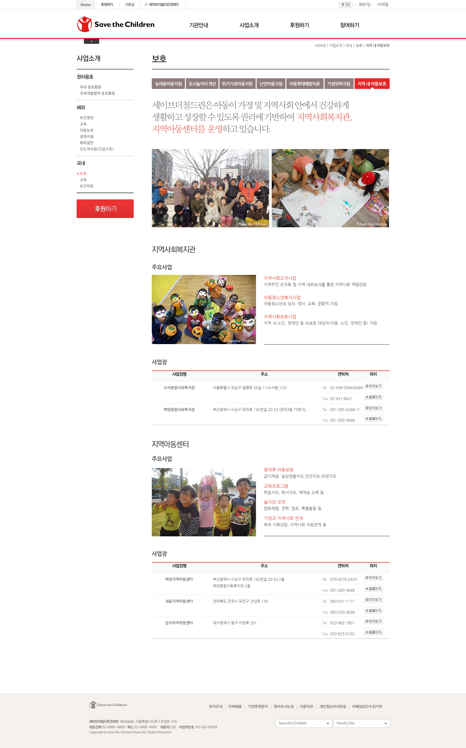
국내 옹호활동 (90, 87)
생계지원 (87, 137)
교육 (83, 124)
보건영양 (87, 118)
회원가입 (364, 5)
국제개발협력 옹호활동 (97, 93)
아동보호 (87, 130)
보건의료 (87, 186)
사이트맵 (382, 5)
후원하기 (105, 208)
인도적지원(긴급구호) (97, 149)
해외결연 (87, 143)
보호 (83, 174)
